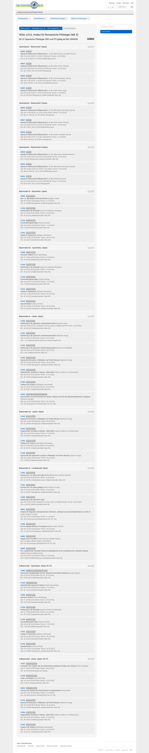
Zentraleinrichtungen (59, 18)
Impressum (126, 3)
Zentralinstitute (40, 18)
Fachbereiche (24, 18)
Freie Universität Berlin (24, 743)
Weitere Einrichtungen (79, 18)
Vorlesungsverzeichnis (30, 12)
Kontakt (118, 3)
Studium (31, 746)
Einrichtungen (52, 746)
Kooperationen (66, 746)
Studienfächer (122, 7)
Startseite (112, 3)
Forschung (40, 746)
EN (113, 7)
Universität (21, 746)
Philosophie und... (38, 28)
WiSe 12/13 (25, 28)
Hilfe (132, 3)
